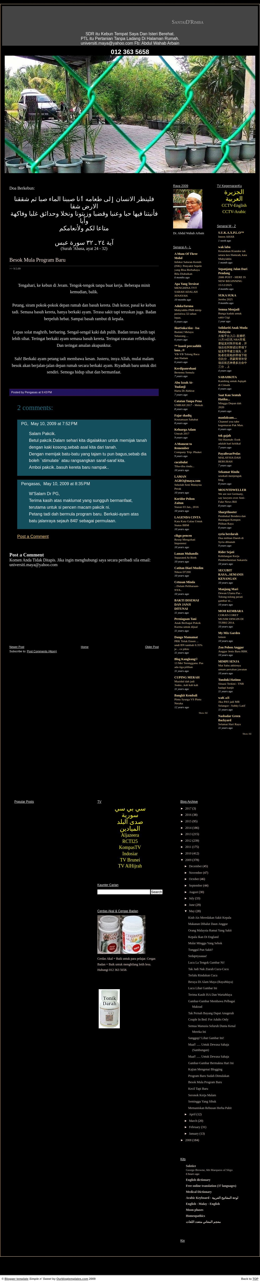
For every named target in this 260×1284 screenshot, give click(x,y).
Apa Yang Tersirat (186, 284)
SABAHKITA (227, 377)
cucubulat (181, 462)
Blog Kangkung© (186, 659)
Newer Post (16, 646)
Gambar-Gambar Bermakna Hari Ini (211, 1063)
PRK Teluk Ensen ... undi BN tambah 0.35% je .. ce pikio (188, 645)
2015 (188, 821)
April (192, 1114)
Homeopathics (195, 1216)
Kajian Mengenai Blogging (205, 1069)
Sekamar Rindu (228, 472)
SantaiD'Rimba (188, 22)
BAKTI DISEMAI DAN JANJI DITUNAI (186, 605)
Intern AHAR (226, 236)
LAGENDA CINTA (187, 517)
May (192, 911)
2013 (188, 834)
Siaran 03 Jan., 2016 (186, 506)
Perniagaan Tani (185, 619)
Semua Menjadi (228, 309)
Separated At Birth (185, 557)
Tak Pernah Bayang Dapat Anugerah (211, 1013)
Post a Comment (33, 536)
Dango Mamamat (186, 637)
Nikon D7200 (182, 571)
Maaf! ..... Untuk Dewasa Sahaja (208, 1056)
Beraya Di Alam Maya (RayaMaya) (210, 982)
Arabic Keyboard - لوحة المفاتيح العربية (212, 1198)
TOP (255, 1278)
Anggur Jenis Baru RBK (232, 651)
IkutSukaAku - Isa (186, 328)
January (194, 1133)
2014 (188, 828)
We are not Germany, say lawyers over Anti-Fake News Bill (231, 497)
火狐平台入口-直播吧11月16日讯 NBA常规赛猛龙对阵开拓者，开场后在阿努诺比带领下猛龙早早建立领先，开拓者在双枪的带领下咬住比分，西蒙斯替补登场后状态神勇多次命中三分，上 (232, 351)
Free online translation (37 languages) (211, 1186)
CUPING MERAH (186, 677)
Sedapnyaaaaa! (197, 956)
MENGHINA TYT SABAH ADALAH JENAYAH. (186, 291)
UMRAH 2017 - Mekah (188, 405)
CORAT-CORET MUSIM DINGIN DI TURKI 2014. (231, 618)
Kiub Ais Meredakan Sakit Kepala (209, 917)
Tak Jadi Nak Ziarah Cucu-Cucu (208, 969)
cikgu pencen (183, 535)
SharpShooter (227, 512)
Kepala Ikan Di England (203, 937)
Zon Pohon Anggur (231, 647)
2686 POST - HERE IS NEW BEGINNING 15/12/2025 (232, 280)
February (195, 1127)
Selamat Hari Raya (229, 724)
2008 (188, 1140)
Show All (203, 713)
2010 (188, 853)
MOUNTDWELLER (232, 490)
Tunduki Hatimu (229, 680)
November (196, 873)
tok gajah (224, 435)
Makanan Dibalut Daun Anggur (208, 924)
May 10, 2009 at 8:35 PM (66, 483)
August (194, 892)
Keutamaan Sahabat (186, 419)
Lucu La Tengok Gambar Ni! (206, 962)
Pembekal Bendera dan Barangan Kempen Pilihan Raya (232, 519)
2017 (188, 808)
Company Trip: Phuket (188, 452)
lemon (222, 636)
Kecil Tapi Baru (198, 1088)
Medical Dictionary (199, 1192)
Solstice (191, 1166)
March (193, 1121)
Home (84, 646)
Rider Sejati (226, 552)
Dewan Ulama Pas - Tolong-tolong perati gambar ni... (230, 596)
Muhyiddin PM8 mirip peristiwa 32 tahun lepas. (187, 313)
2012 (188, 840)
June (192, 905)
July (192, 898)
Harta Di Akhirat (184, 390)
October (194, 879)
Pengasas (30, 483)
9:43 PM (47, 392)
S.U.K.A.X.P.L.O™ (231, 232)
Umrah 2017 (181, 433)
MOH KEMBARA (230, 611)
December (196, 866)
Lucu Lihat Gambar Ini (202, 988)
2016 (188, 815)
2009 (188, 860)
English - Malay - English (203, 1204)
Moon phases (194, 1210)
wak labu (224, 247)
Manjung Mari (228, 589)
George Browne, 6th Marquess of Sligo (209, 1169)
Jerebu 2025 (225, 299)
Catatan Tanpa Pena (188, 401)
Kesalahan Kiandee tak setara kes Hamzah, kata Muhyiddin (232, 254)
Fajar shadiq (182, 415)
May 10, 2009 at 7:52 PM (54, 423)
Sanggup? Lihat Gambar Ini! (206, 1038)
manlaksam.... (227, 417)
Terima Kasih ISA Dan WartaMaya (210, 994)
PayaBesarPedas (229, 453)
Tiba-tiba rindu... (184, 466)
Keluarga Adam (185, 429)
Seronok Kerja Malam (202, 1095)
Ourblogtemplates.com (72, 1278)
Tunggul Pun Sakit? (200, 950)
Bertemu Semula (184, 372)
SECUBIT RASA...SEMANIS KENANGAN (230, 574)
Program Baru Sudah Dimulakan (208, 1076)
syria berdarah (228, 534)
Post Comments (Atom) (42, 651)
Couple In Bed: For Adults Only (208, 1019)
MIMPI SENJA (228, 661)
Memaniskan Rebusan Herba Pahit (210, 1108)
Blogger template (16, 1278)
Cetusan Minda (184, 582)
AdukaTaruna (183, 306)
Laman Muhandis (186, 553)
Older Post (152, 646)
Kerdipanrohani (185, 368)
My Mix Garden (229, 633)
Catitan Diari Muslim (188, 568)
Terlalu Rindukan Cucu (202, 975)
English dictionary (198, 1180)
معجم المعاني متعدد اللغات (203, 1222)
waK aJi (223, 698)
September (196, 885)
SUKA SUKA (227, 295)
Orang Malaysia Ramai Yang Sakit (210, 930)
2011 (188, 847)
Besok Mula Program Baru (37, 260)
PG (24, 423)
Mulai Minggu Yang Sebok (205, 943)
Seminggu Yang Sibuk (202, 1101)
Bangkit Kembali (185, 695)
